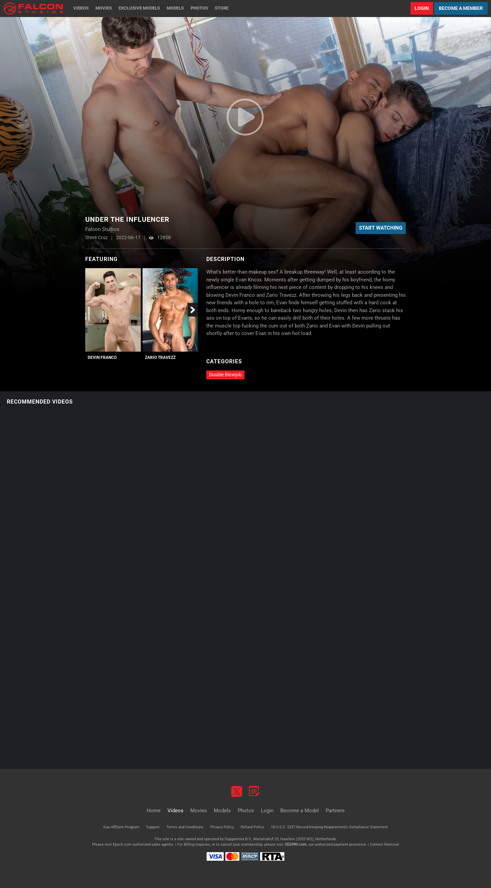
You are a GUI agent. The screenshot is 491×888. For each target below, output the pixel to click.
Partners (335, 810)
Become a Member (461, 8)
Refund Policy (252, 827)
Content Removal (384, 844)
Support (153, 827)
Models (175, 8)
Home (154, 810)
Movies (103, 8)
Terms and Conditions (185, 827)
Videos (81, 8)
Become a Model (299, 810)
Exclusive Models (139, 8)
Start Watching (380, 228)
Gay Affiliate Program (121, 827)
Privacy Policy (222, 827)
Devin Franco (102, 357)
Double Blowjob (225, 374)
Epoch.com (122, 844)
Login (422, 8)
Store (221, 8)
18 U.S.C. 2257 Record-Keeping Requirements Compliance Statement (329, 827)
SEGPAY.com (296, 844)
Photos (199, 8)
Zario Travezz (160, 357)
